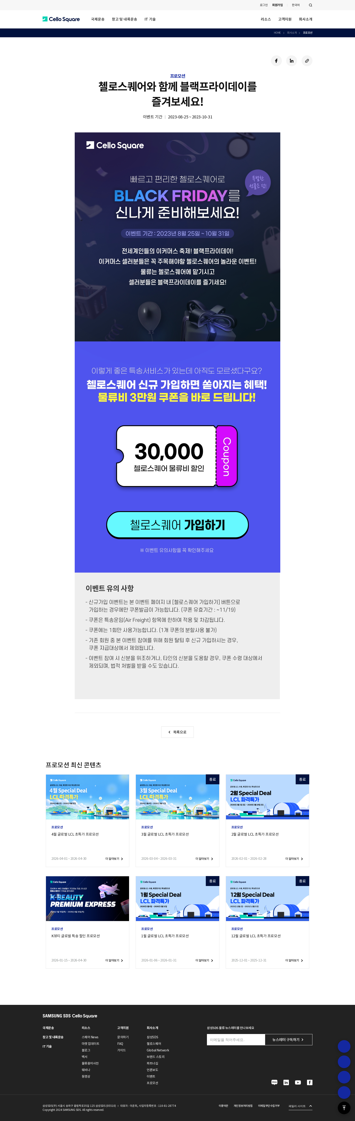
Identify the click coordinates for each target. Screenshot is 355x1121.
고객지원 (285, 19)
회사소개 (305, 19)
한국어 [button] (296, 5)
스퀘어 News (90, 1037)
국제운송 (98, 19)
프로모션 (307, 32)
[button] (61, 19)
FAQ (120, 1044)
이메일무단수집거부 (269, 1105)
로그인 (264, 5)
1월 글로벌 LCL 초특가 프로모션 (165, 936)
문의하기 (123, 1037)
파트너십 (152, 1063)
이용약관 (223, 1105)
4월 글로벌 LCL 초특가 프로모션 (75, 834)
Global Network (158, 1050)
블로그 (86, 1050)
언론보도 (152, 1070)
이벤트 (151, 1076)
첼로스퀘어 (154, 1044)
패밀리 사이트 (297, 1106)
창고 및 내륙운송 (124, 19)
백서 (84, 1057)
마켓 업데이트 (90, 1044)
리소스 (266, 19)
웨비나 (86, 1070)
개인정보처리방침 (243, 1105)
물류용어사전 (90, 1063)
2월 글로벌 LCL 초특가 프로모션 (255, 834)
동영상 (86, 1076)
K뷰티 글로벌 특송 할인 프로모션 (75, 936)
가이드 (121, 1050)
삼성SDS (152, 1037)
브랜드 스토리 (155, 1057)
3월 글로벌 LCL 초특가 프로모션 (165, 834)
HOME (277, 32)
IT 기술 (150, 19)
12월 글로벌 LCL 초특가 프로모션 (256, 936)
